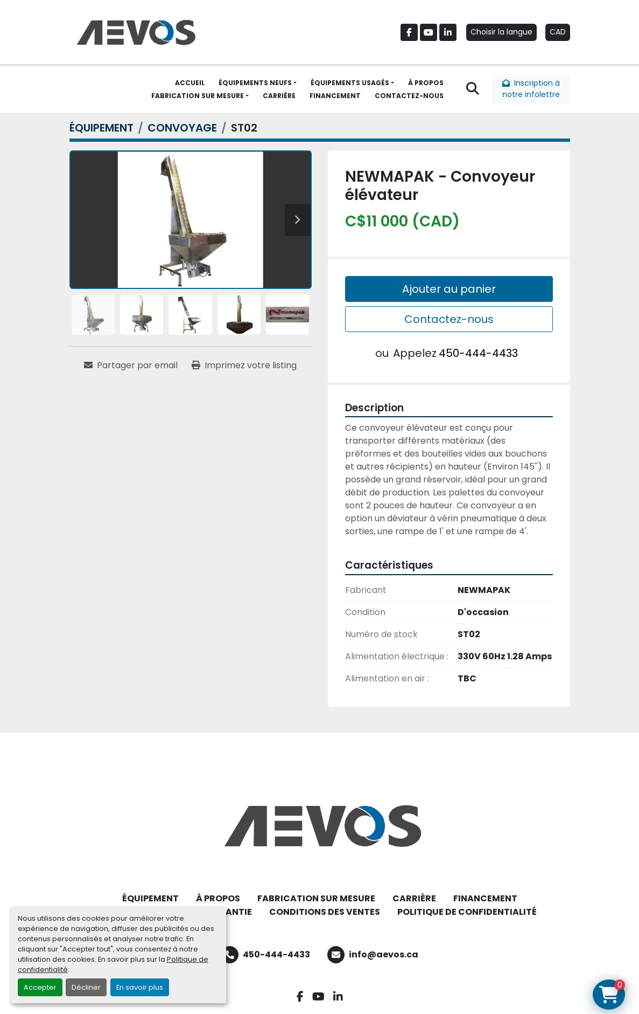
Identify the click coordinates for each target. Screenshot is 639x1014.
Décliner (86, 987)
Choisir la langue (501, 31)
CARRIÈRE (279, 95)
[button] (258, 83)
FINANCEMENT (335, 95)
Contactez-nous (449, 319)
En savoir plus (139, 987)
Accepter (40, 987)
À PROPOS (426, 82)
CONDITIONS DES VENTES (324, 912)
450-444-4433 (478, 353)
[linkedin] (448, 32)
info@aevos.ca (383, 954)
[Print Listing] (244, 365)
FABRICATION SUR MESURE (197, 95)
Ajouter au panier (449, 288)
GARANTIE (229, 912)
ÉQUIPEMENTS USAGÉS (350, 82)
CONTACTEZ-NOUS (409, 95)
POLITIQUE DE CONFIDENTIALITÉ (467, 912)
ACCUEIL (190, 82)
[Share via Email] (131, 365)
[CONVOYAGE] (182, 127)
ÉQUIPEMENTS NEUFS (255, 82)
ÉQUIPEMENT (150, 898)
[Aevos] (319, 826)
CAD (558, 31)
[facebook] (409, 32)
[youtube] (428, 32)
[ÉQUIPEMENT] (101, 127)
